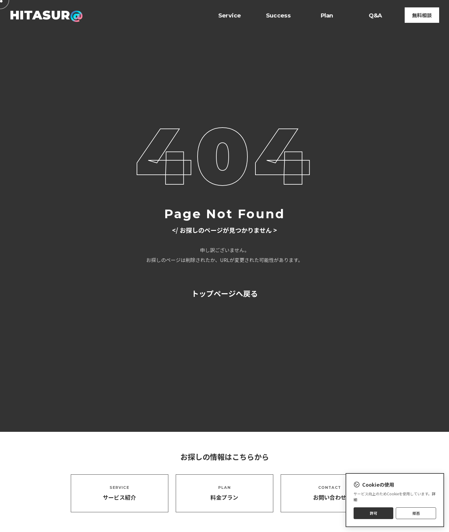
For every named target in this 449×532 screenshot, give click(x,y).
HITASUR (46, 15)
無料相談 (422, 15)
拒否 (416, 513)
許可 (373, 513)
